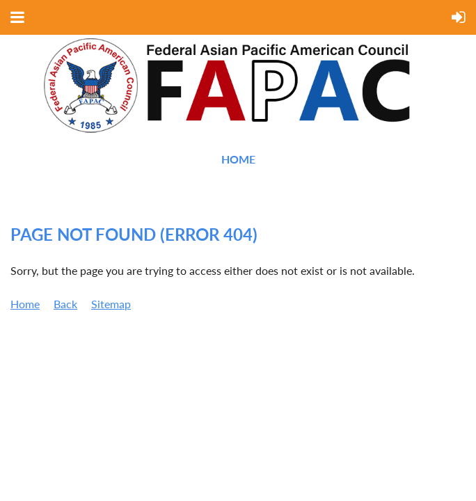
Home (238, 159)
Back (65, 303)
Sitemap (111, 303)
